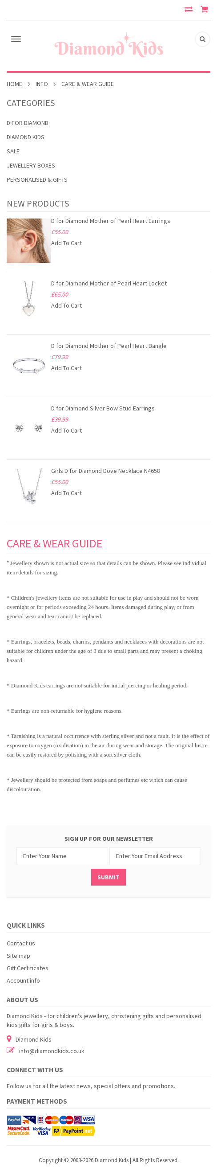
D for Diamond (27, 123)
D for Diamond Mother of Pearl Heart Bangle (109, 346)
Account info (23, 980)
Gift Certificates (27, 968)
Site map (18, 956)
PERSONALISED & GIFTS (37, 179)
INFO (42, 84)
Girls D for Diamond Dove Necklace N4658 (105, 471)
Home (14, 84)
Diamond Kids (25, 137)
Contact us (21, 943)
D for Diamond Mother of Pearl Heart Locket (109, 283)
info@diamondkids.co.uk (51, 1051)
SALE (13, 151)
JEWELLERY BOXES (31, 165)
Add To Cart (66, 243)
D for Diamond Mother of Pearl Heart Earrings (110, 221)
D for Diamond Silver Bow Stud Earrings (103, 408)
